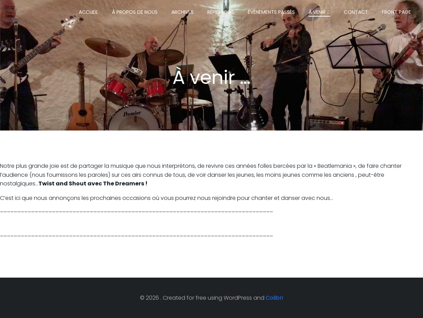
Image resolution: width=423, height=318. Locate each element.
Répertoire (220, 12)
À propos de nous (135, 12)
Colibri (274, 298)
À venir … (319, 12)
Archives (182, 12)
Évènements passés (271, 12)
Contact (356, 12)
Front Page (396, 12)
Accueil (88, 12)
